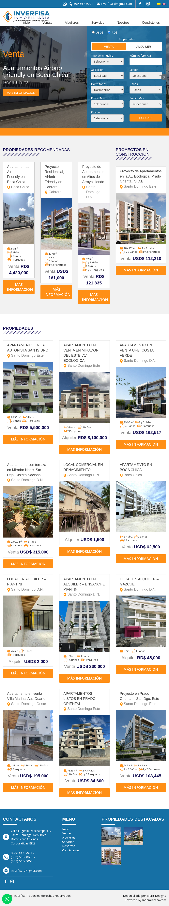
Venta (103, 46)
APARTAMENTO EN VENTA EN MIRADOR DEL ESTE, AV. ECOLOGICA (84, 355)
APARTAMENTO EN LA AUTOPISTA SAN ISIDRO (28, 350)
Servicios (97, 22)
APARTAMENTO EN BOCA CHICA (141, 470)
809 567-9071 (83, 4)
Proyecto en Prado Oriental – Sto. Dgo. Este (141, 699)
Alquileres (72, 22)
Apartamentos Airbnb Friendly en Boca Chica (18, 177)
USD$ (99, 32)
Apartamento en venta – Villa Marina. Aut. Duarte (28, 699)
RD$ (114, 32)
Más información (20, 287)
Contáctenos (151, 22)
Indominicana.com (154, 900)
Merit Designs (156, 896)
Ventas (47, 22)
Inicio (26, 22)
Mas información (21, 92)
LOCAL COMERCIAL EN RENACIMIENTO (84, 470)
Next (164, 77)
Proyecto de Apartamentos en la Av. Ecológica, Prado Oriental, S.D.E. (141, 179)
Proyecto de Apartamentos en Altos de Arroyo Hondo (93, 182)
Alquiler (139, 46)
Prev (5, 77)
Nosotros (123, 22)
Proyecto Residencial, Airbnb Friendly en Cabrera (56, 180)
